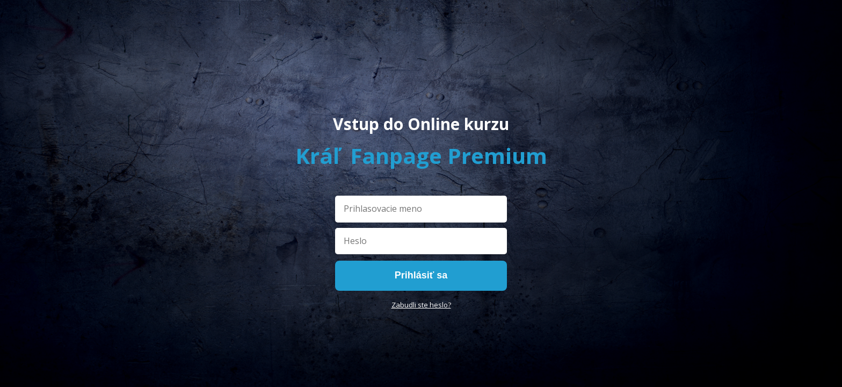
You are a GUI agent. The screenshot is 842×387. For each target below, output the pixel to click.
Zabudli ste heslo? (421, 305)
